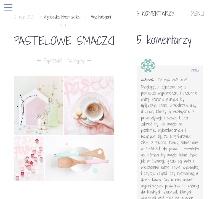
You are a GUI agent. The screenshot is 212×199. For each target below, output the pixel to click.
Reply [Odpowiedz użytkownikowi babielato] (195, 70)
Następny (79, 60)
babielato (147, 80)
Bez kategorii (101, 17)
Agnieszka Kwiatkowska (62, 17)
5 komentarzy (155, 14)
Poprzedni (49, 60)
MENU (197, 14)
